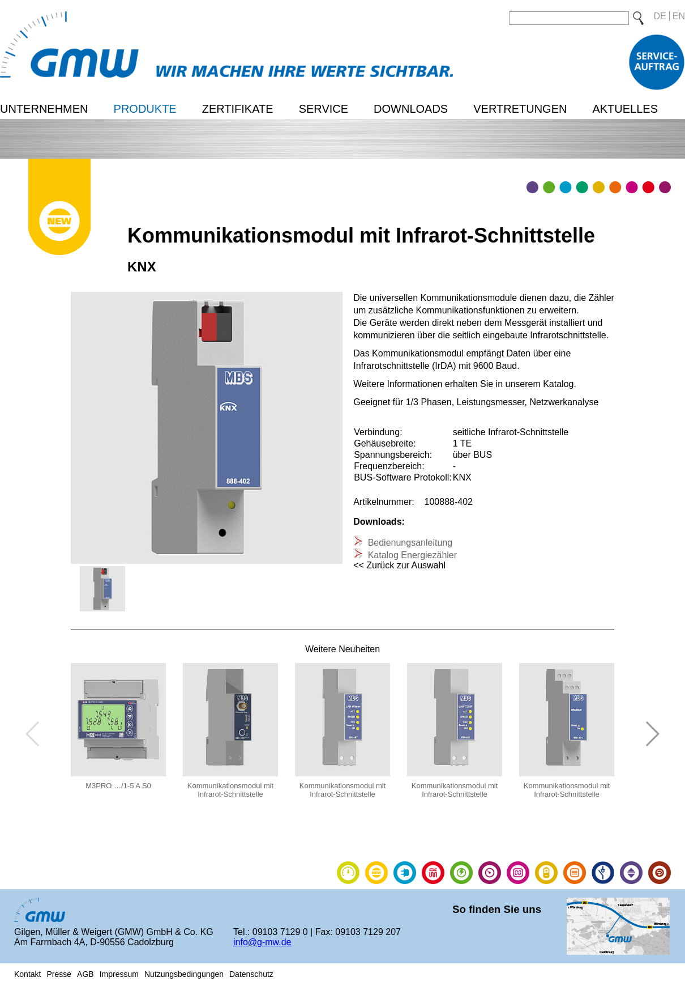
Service (323, 109)
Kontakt (27, 974)
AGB (85, 974)
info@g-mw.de (262, 942)
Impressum (119, 974)
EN (679, 16)
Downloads (411, 109)
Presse (58, 974)
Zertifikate (237, 109)
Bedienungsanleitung (408, 542)
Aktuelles (625, 109)
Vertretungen (520, 109)
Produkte (145, 109)
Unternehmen (44, 109)
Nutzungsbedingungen (184, 974)
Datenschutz (251, 974)
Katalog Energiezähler (411, 555)
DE (660, 16)
